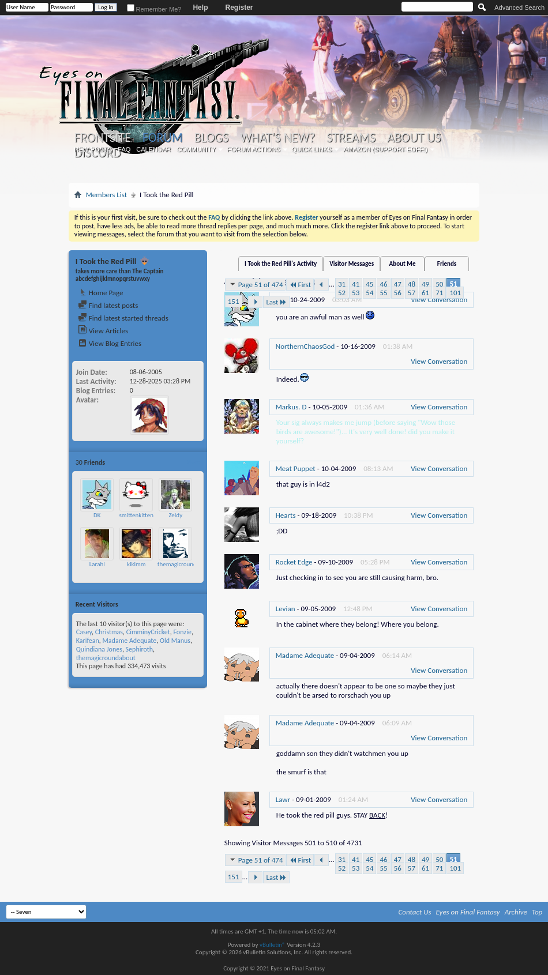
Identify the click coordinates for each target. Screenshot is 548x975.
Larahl (97, 564)
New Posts (93, 149)
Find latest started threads (123, 318)
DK (96, 515)
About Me (402, 264)
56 (397, 292)
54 (369, 292)
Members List (106, 194)
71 (439, 292)
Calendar (153, 149)
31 (342, 284)
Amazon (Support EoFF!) (385, 149)
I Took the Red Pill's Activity (281, 264)
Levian (285, 608)
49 (425, 284)
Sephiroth (139, 649)
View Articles (103, 330)
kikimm (136, 564)
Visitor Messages (351, 264)
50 (439, 284)
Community (196, 149)
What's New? (277, 137)
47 (397, 284)
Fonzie (182, 632)
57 (411, 292)
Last (276, 302)
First (300, 284)
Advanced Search (519, 7)
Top (537, 912)
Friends (446, 264)
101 (455, 292)
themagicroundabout (184, 564)
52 (342, 292)
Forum (162, 137)
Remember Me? (154, 9)
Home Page (100, 292)
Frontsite (102, 137)
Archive (516, 912)
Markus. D (291, 406)
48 (411, 284)
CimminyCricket (148, 632)
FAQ (124, 149)
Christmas (109, 632)
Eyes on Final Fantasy (468, 912)
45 (369, 284)
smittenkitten (136, 515)
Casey (84, 632)
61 (425, 292)
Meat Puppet (296, 468)
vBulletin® (273, 944)
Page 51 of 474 (255, 284)
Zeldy (175, 515)
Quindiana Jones (99, 649)
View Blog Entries (109, 343)
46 (383, 284)
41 (355, 284)
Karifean (87, 641)
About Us (414, 137)
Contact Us (415, 912)
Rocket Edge (294, 562)
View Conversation (439, 361)
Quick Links (312, 149)
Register (239, 7)
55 (383, 292)
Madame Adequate (130, 641)
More (193, 462)
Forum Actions (253, 149)
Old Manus (175, 641)
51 (453, 284)
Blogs (211, 137)
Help (200, 7)
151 (233, 301)
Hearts (286, 515)
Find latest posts (108, 305)
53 (355, 292)
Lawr (283, 799)
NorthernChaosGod (305, 346)
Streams (351, 137)
